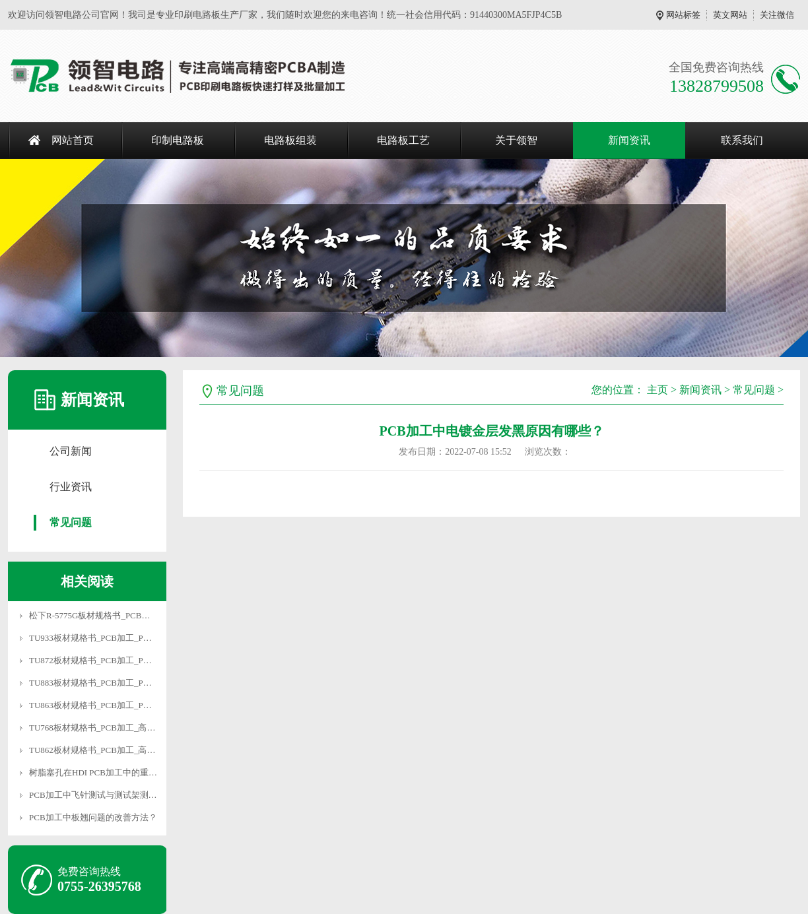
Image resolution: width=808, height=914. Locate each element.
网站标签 (683, 15)
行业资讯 (71, 486)
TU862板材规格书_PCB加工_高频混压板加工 (113, 750)
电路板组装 (290, 140)
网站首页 (72, 140)
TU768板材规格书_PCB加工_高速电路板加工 (113, 728)
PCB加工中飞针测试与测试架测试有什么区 (110, 795)
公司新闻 (71, 451)
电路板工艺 (403, 140)
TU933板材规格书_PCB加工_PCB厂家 (100, 638)
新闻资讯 (629, 140)
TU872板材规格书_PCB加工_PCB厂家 (100, 660)
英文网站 (730, 15)
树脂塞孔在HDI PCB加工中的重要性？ (101, 772)
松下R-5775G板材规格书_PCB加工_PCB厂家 (113, 615)
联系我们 (742, 140)
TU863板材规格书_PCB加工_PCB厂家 (100, 705)
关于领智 (516, 140)
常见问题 (71, 522)
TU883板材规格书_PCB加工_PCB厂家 (100, 683)
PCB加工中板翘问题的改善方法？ (93, 817)
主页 (657, 389)
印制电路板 (177, 140)
